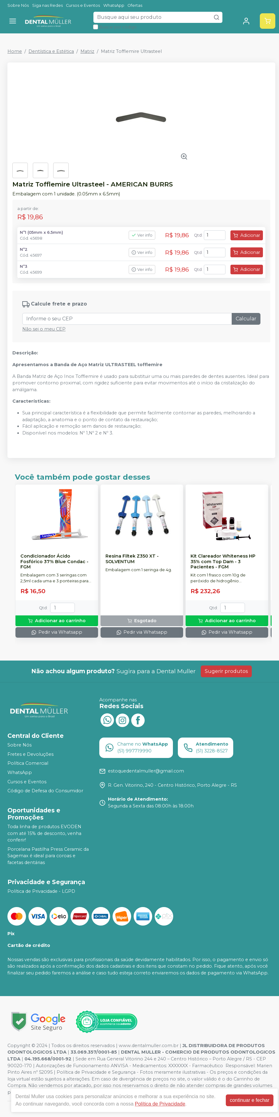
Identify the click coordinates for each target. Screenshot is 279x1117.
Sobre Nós (18, 5)
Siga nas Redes (47, 5)
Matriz (87, 51)
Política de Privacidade (160, 1103)
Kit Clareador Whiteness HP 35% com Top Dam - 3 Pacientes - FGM (223, 562)
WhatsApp (113, 5)
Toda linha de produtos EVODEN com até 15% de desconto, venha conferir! (44, 833)
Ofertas (134, 5)
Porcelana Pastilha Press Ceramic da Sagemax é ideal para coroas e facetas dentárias (48, 855)
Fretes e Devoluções (30, 754)
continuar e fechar (249, 1100)
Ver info (141, 235)
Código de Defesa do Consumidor (45, 791)
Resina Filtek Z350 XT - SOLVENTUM (132, 559)
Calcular (246, 319)
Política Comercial (27, 763)
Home (14, 51)
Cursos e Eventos (83, 5)
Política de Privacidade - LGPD (41, 891)
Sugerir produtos (226, 671)
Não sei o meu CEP (44, 329)
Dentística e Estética (51, 51)
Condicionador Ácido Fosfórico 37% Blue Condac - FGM (54, 562)
